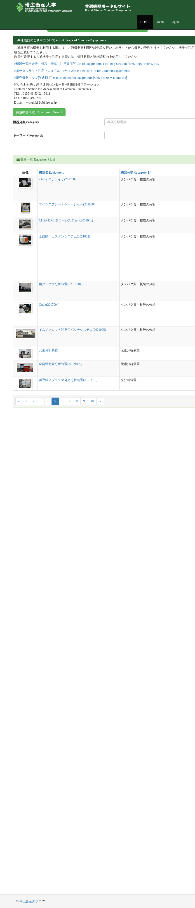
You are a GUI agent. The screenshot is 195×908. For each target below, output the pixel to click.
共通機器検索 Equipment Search (39, 144)
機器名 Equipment (35, 212)
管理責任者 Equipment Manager (108, 169)
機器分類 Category (26, 153)
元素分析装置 (32, 787)
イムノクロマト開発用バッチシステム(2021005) (35, 721)
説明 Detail (110, 212)
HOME (145, 22)
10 (92, 879)
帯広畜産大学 (28, 901)
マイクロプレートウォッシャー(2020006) (35, 312)
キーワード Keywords (21, 169)
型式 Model (92, 212)
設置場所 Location (105, 153)
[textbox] (65, 153)
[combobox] (66, 153)
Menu (160, 22)
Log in (175, 22)
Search (100, 180)
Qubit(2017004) (33, 629)
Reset (99, 188)
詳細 (168, 53)
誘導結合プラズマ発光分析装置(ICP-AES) (36, 855)
